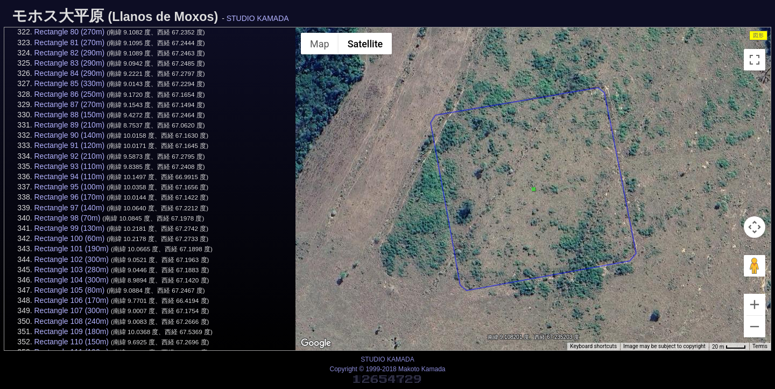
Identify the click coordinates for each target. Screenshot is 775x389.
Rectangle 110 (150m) (71, 341)
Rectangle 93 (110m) (69, 166)
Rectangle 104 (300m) (71, 279)
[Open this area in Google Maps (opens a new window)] (316, 343)
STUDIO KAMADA (258, 18)
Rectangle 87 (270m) (69, 104)
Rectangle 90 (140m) (69, 135)
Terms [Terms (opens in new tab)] (759, 346)
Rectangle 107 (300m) (71, 310)
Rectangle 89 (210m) (69, 125)
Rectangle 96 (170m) (69, 197)
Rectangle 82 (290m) (69, 52)
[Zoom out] (754, 326)
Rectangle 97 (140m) (69, 207)
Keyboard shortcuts (593, 346)
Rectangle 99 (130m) (69, 228)
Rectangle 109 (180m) (71, 331)
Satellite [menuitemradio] (365, 43)
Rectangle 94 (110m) (69, 176)
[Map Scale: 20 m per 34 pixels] (729, 346)
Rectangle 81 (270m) (69, 42)
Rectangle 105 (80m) (69, 290)
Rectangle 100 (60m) (69, 238)
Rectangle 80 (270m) (69, 31)
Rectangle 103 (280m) (71, 269)
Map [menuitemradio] (319, 43)
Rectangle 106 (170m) (71, 300)
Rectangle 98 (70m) (67, 218)
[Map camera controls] (754, 227)
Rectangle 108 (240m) (71, 321)
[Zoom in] (754, 304)
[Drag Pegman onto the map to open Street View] (754, 266)
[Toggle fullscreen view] (754, 59)
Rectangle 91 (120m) (69, 145)
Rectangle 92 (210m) (69, 156)
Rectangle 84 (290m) (69, 73)
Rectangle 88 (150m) (69, 114)
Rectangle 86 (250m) (69, 94)
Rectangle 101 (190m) (71, 248)
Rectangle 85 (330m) (69, 83)
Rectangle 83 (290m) (69, 63)
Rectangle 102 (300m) (71, 259)
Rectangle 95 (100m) (69, 186)
